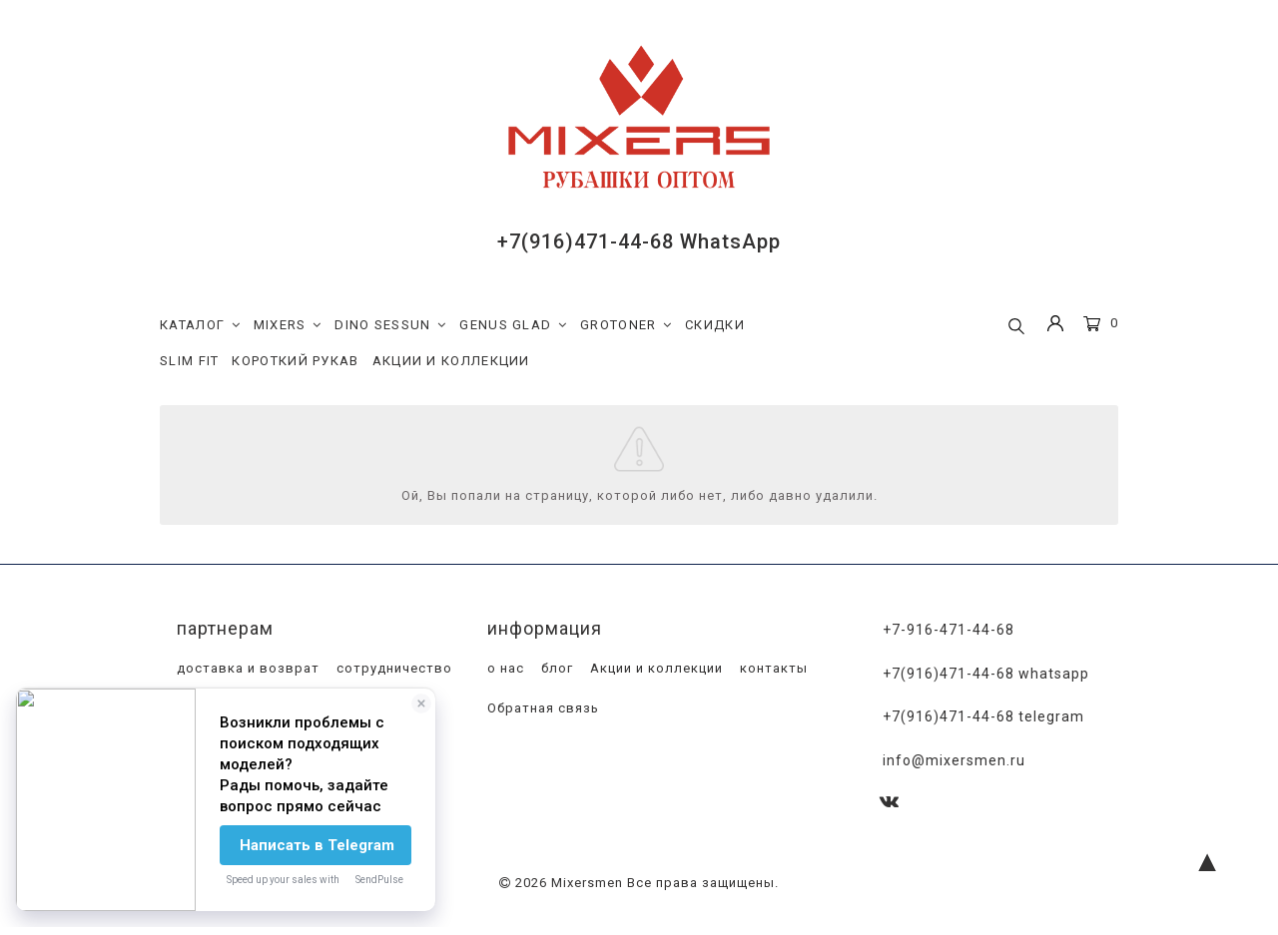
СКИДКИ (715, 324)
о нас (503, 669)
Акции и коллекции (654, 669)
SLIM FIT (189, 360)
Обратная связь (541, 708)
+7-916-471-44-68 (948, 631)
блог (555, 669)
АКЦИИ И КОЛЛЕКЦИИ (451, 360)
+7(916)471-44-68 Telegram (983, 716)
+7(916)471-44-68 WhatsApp (639, 241)
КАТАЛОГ (200, 325)
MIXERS (288, 325)
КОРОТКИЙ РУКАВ (295, 360)
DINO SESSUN (390, 325)
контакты (772, 669)
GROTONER (626, 325)
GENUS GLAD (513, 325)
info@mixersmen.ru (954, 758)
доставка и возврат (246, 669)
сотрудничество (392, 669)
